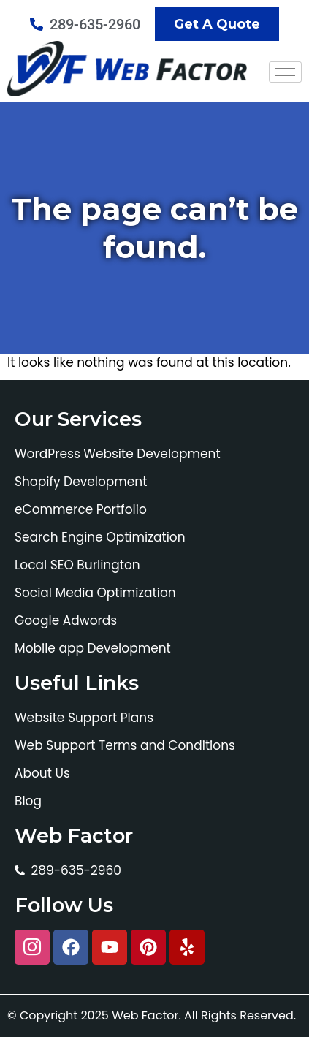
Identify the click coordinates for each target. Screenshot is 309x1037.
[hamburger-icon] (285, 72)
